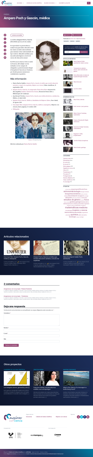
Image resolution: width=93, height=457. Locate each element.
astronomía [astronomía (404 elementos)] (68, 191)
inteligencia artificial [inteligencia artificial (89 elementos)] (71, 205)
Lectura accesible (17, 35)
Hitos (64, 170)
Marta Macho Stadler (30, 144)
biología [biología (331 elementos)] (77, 191)
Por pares (66, 174)
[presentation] (76, 63)
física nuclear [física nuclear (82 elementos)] (66, 202)
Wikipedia (16, 109)
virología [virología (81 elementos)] (77, 217)
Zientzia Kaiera (38, 369)
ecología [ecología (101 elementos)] (86, 196)
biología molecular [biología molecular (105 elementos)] (85, 191)
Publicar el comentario (11, 345)
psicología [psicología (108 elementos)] (68, 215)
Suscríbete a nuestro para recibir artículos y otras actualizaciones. (76, 47)
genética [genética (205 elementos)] (72, 202)
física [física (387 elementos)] (86, 200)
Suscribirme (84, 52)
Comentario (7, 313)
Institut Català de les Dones (29, 91)
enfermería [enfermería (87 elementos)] (74, 197)
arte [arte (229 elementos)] (79, 189)
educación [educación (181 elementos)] (68, 197)
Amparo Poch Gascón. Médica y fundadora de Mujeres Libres (31, 100)
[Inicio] (7, 3)
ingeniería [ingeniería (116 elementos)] (86, 203)
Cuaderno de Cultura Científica (14, 369)
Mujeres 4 (30, 139)
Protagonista (66, 176)
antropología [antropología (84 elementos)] (68, 189)
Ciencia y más (67, 158)
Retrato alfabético (68, 178)
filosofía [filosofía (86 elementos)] (82, 200)
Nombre (6, 327)
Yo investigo (66, 181)
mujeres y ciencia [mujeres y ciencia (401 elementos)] (79, 210)
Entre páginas (67, 166)
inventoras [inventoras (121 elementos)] (77, 205)
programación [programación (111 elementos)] (84, 212)
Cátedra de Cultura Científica (44, 416)
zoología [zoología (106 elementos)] (81, 217)
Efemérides (6, 14)
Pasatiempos (66, 172)
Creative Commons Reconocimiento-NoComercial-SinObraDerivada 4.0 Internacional (44, 453)
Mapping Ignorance (69, 369)
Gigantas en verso (68, 168)
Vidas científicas (67, 180)
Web (5, 339)
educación (66, 41)
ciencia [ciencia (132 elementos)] (66, 196)
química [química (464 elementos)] (74, 214)
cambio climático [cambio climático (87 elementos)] (84, 194)
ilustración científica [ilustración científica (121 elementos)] (73, 203)
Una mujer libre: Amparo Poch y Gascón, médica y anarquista (32, 105)
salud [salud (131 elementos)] (79, 215)
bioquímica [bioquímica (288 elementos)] (69, 194)
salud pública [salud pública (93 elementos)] (84, 215)
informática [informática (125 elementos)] (81, 203)
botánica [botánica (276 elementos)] (77, 194)
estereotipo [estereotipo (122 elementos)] (84, 197)
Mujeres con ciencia (61, 416)
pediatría (78, 41)
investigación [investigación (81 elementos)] (83, 205)
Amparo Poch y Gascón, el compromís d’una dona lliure (30, 89)
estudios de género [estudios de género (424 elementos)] (72, 199)
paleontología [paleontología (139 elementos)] (77, 212)
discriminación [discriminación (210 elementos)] (72, 196)
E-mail (6, 333)
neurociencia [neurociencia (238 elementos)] (69, 212)
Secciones (29, 416)
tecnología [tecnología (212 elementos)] (72, 217)
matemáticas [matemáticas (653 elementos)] (72, 207)
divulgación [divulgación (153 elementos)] (81, 196)
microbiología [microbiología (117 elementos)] (68, 210)
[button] (5, 35)
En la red (65, 164)
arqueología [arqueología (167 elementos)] (74, 189)
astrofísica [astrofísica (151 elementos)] (84, 189)
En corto (65, 162)
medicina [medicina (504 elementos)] (83, 207)
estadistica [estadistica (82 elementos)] (79, 197)
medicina (72, 41)
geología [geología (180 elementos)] (78, 202)
